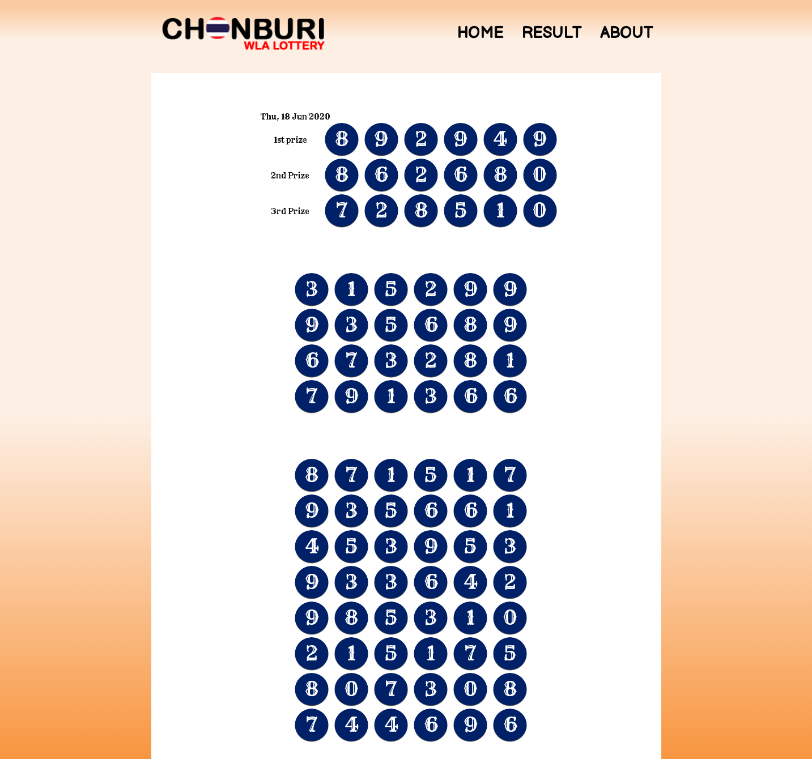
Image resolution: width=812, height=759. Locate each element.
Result (551, 33)
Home (480, 33)
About (626, 33)
